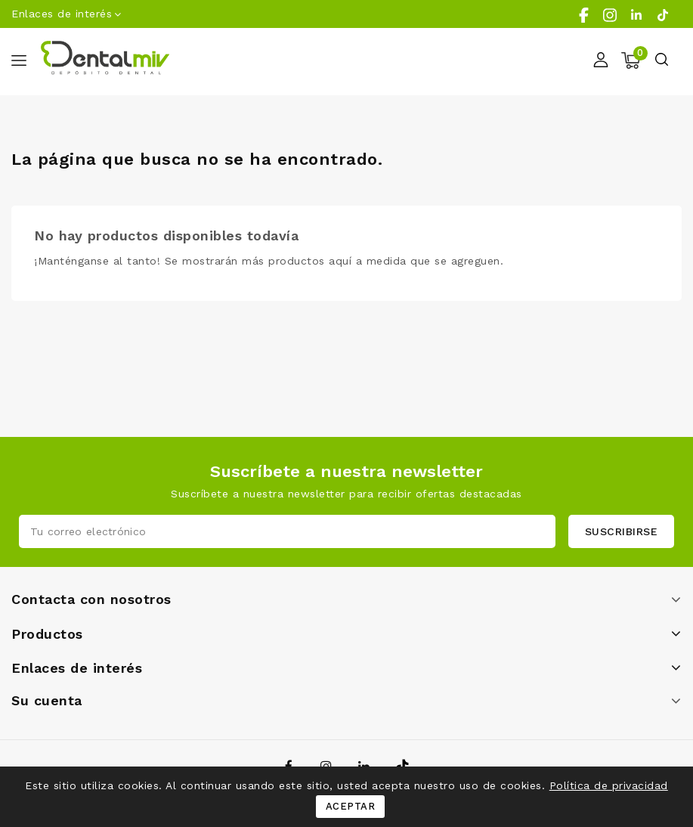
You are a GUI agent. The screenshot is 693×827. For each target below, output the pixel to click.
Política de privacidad (608, 785)
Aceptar (351, 806)
